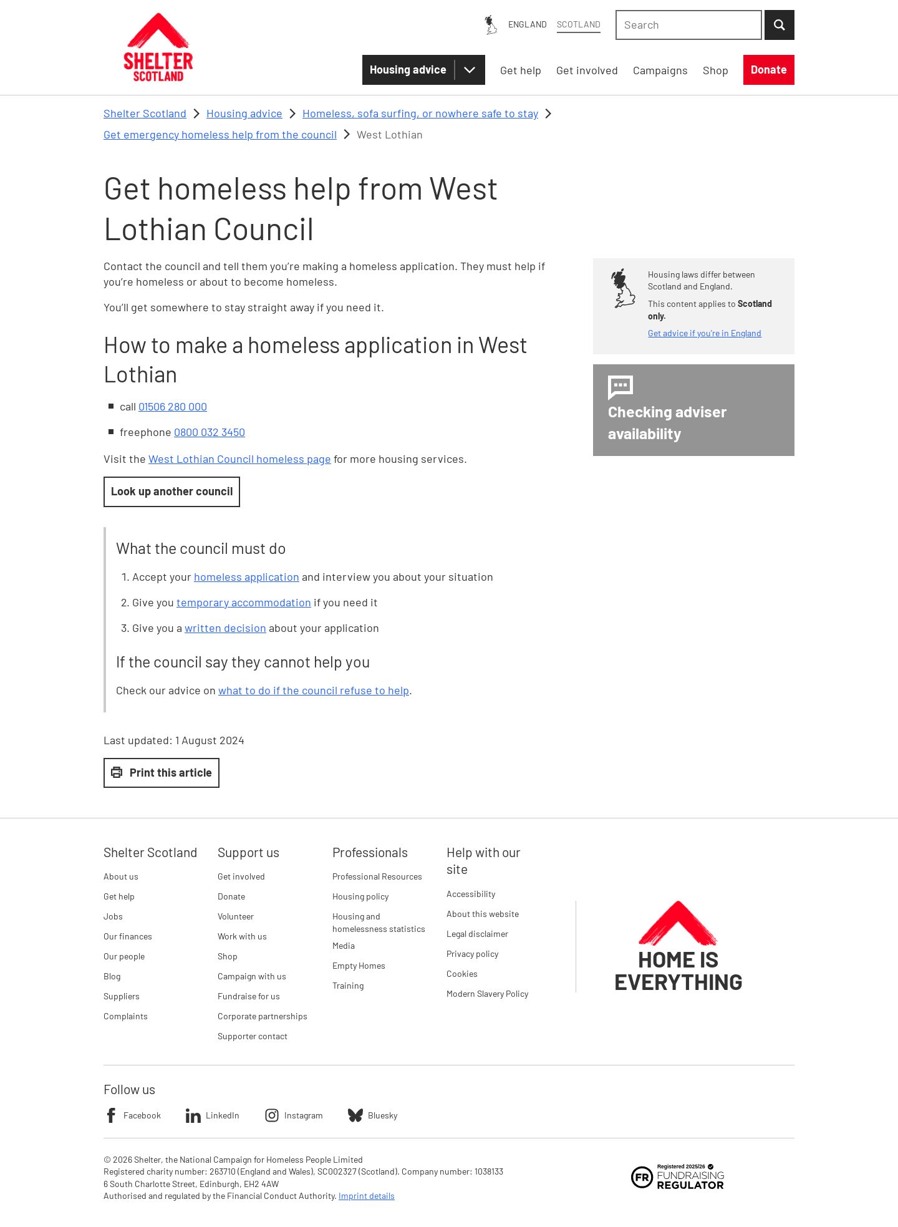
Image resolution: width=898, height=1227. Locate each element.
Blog (112, 976)
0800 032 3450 (209, 432)
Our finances (128, 936)
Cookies (462, 973)
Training (348, 985)
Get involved (241, 876)
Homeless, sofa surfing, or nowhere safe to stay (420, 113)
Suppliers (122, 996)
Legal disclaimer (477, 933)
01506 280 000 (172, 406)
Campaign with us (252, 976)
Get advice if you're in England (704, 332)
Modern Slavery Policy (487, 993)
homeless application (246, 576)
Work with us (242, 936)
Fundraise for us (249, 996)
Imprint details (367, 1195)
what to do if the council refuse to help (313, 690)
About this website (483, 913)
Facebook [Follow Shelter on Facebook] (132, 1115)
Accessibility (471, 893)
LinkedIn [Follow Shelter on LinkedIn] (212, 1115)
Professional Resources (377, 876)
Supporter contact (252, 1036)
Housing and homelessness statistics (378, 922)
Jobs (113, 916)
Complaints (126, 1016)
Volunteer (236, 916)
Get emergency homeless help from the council (220, 134)
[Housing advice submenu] (469, 70)
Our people (124, 956)
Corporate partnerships (262, 1016)
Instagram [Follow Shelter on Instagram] (293, 1115)
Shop (228, 956)
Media (343, 945)
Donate (231, 896)
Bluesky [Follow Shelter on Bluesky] (372, 1115)
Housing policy (360, 896)
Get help (119, 896)
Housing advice (408, 69)
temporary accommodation (243, 602)
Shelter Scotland (145, 113)
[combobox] (689, 25)
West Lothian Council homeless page (239, 458)
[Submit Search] (779, 25)
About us (121, 876)
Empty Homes (358, 965)
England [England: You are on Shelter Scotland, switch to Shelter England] (527, 24)
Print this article (161, 772)
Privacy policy (472, 953)
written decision (225, 627)
